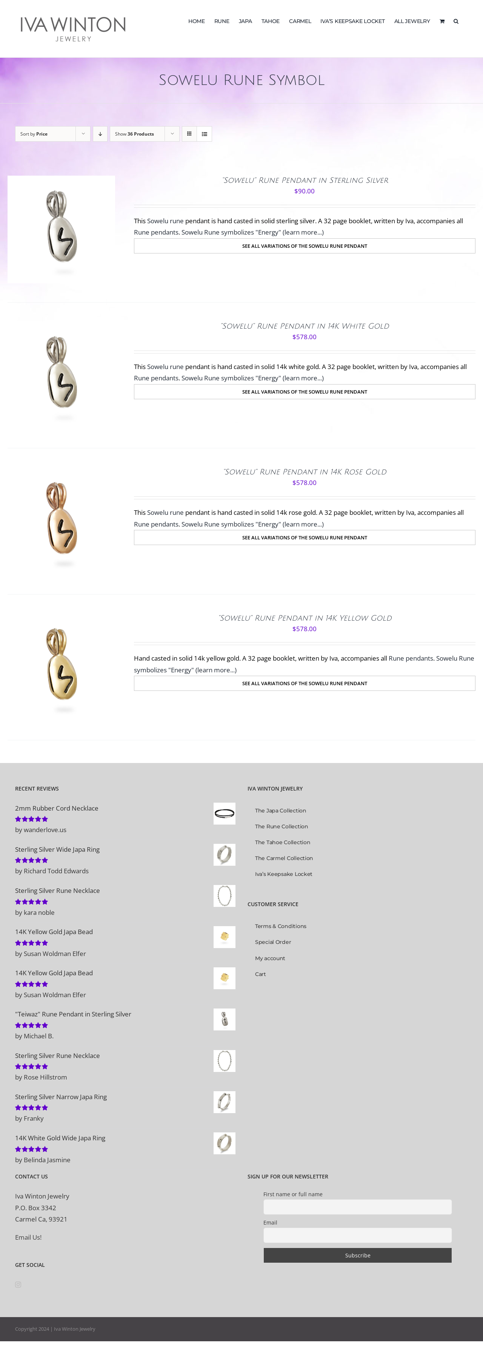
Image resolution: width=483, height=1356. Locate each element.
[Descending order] (100, 134)
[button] (456, 20)
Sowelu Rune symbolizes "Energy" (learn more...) (253, 232)
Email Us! (28, 1237)
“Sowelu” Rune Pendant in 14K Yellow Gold (305, 618)
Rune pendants (156, 232)
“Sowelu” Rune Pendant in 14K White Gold (304, 326)
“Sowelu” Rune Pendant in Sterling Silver (305, 180)
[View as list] (204, 134)
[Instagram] (18, 1285)
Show (134, 134)
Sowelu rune (165, 220)
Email (270, 1222)
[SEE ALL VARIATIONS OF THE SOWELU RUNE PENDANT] (304, 245)
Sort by (34, 134)
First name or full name (293, 1194)
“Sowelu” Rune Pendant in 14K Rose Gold (304, 472)
